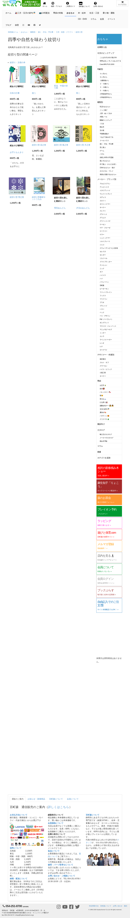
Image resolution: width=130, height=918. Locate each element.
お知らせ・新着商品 (36, 799)
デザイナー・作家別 (105, 355)
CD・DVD (82, 19)
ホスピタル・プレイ (106, 171)
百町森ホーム (13, 32)
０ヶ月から (103, 74)
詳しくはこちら (58, 807)
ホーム (8, 13)
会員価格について (55, 823)
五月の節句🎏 (104, 409)
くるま (102, 123)
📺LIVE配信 (44, 13)
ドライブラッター (106, 262)
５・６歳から (104, 90)
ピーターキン (104, 289)
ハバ (101, 278)
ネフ (101, 272)
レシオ (102, 343)
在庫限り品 (102, 47)
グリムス (103, 218)
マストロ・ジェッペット (108, 326)
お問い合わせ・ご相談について (61, 876)
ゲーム (102, 151)
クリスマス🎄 (104, 419)
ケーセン (103, 224)
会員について (73, 799)
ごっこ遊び (103, 110)
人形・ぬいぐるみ (106, 113)
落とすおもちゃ (105, 161)
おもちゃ (70, 13)
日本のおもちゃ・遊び (107, 168)
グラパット (103, 214)
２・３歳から (104, 84)
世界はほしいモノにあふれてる (110, 61)
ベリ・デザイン (105, 316)
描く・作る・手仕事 (45, 32)
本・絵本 (82, 13)
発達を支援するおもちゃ (108, 174)
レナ (101, 346)
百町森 (102, 285)
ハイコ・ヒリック (106, 369)
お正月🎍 (103, 385)
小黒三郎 (103, 373)
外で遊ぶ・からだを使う (108, 164)
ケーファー (103, 231)
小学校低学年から (106, 94)
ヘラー (102, 309)
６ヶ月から (103, 77)
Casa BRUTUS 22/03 (107, 64)
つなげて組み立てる (106, 137)
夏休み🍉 (103, 412)
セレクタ (103, 251)
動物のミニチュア (106, 120)
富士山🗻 (103, 399)
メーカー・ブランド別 (106, 179)
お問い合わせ (117, 906)
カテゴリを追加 (103, 458)
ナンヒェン (103, 265)
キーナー (103, 207)
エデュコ (103, 197)
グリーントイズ (105, 221)
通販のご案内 (17, 799)
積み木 (102, 127)
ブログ (8, 25)
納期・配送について (18, 879)
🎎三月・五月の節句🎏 (25, 13)
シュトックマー (105, 238)
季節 (99, 381)
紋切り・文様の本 (17, 62)
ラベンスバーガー (106, 340)
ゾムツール (103, 258)
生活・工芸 (94, 13)
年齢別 (100, 69)
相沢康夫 (103, 359)
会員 (102, 19)
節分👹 (102, 389)
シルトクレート (105, 241)
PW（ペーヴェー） (106, 319)
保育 (17, 25)
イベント (111, 19)
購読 (125, 906)
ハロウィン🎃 (104, 416)
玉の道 (102, 130)
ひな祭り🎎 (104, 402)
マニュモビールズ (106, 329)
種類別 (32, 32)
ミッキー (103, 333)
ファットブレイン (106, 292)
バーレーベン (104, 282)
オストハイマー (105, 204)
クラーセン (103, 366)
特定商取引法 (94, 906)
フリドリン (103, 299)
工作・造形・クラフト (64, 32)
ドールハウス (104, 140)
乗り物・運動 (108, 13)
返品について (54, 851)
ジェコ (102, 245)
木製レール (103, 117)
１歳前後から (104, 80)
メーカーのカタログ (106, 438)
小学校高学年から (106, 97)
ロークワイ (103, 350)
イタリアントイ (105, 190)
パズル (102, 154)
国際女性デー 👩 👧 (107, 406)
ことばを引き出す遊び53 (108, 57)
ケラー (102, 234)
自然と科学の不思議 (106, 157)
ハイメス (103, 275)
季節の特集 (58, 13)
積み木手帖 (103, 441)
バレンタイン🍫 (105, 392)
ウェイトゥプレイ (106, 194)
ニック (102, 268)
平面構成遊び (104, 134)
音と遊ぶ (103, 147)
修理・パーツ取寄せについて (60, 865)
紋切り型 (79, 32)
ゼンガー (103, 255)
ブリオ (102, 302)
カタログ (101, 430)
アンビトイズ (104, 187)
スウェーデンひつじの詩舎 (109, 248)
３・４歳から (104, 87)
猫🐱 (101, 395)
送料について (16, 848)
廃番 (99, 452)
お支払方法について (18, 815)
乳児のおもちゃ (105, 107)
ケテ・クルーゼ (105, 228)
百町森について (56, 799)
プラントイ (103, 306)
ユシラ (102, 336)
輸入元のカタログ (106, 434)
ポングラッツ (104, 323)
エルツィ (103, 201)
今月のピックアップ (105, 53)
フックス (103, 295)
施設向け (101, 424)
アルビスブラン (105, 184)
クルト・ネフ (104, 362)
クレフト (103, 211)
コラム (93, 19)
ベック (102, 312)
